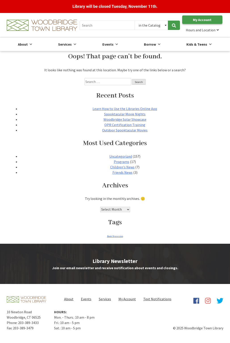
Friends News (122, 172)
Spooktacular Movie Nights (125, 114)
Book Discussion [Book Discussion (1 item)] (115, 236)
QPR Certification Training (124, 125)
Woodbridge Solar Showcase (124, 119)
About (69, 299)
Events (110, 44)
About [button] (25, 44)
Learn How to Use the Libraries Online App (125, 108)
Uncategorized (120, 156)
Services (67, 44)
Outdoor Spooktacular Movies (125, 130)
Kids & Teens (199, 44)
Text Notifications (157, 299)
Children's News (122, 167)
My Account (202, 19)
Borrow (152, 44)
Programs (121, 161)
